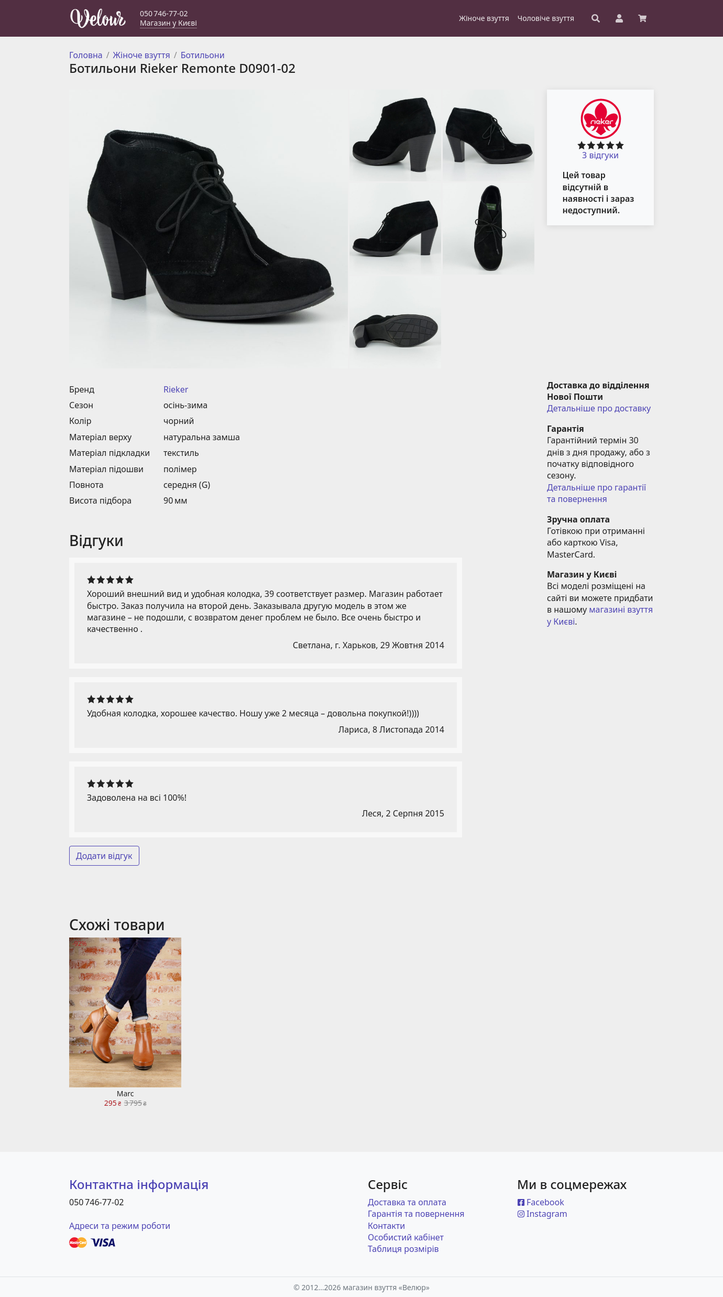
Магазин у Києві (168, 23)
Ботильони (203, 55)
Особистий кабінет (406, 1237)
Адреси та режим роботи (119, 1225)
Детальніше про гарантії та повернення (597, 493)
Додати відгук (104, 856)
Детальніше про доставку (599, 408)
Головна (86, 55)
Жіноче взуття (141, 55)
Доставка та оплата (407, 1202)
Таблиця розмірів (403, 1249)
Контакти (386, 1225)
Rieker (175, 389)
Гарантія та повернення (416, 1213)
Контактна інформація (139, 1184)
